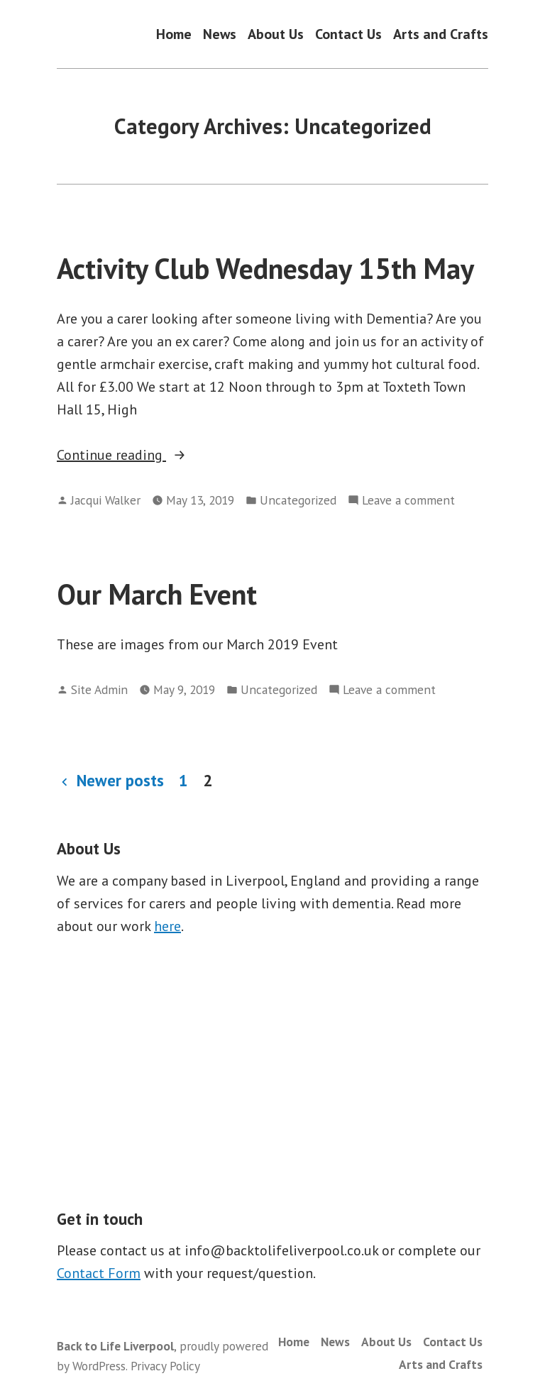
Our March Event (157, 594)
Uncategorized (298, 500)
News (219, 33)
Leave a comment (408, 500)
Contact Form (99, 1273)
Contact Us (348, 33)
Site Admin (99, 689)
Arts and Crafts (440, 33)
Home (174, 33)
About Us (276, 33)
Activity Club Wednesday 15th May (265, 268)
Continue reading (145, 455)
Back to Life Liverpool (115, 1346)
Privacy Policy (165, 1366)
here (167, 926)
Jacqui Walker (106, 500)
